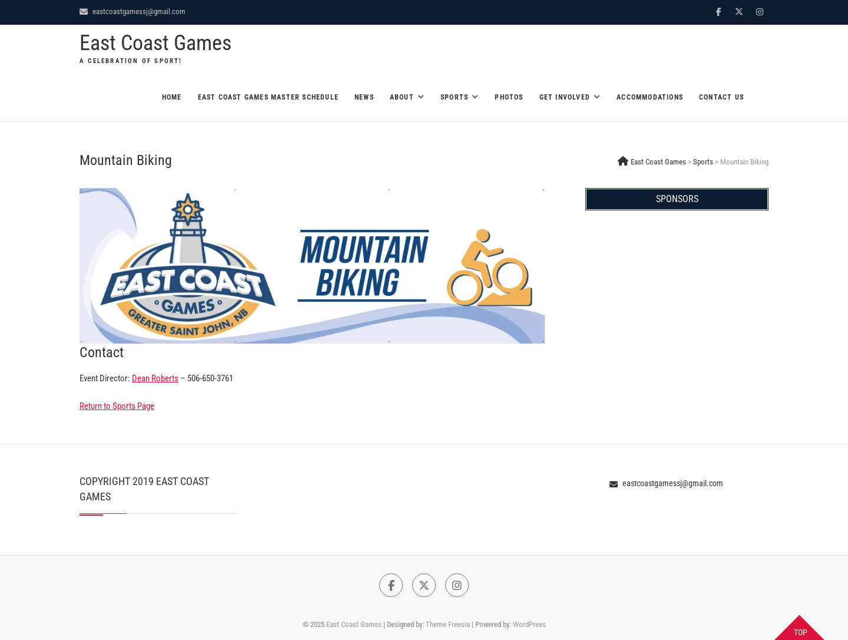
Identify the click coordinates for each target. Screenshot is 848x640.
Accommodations (650, 97)
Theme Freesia (448, 624)
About (402, 97)
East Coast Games (155, 43)
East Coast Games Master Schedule (268, 97)
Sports (454, 97)
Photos (509, 97)
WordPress (529, 624)
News (364, 97)
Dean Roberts (155, 378)
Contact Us (721, 97)
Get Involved (564, 97)
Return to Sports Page (117, 406)
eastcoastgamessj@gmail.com (133, 11)
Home (172, 97)
